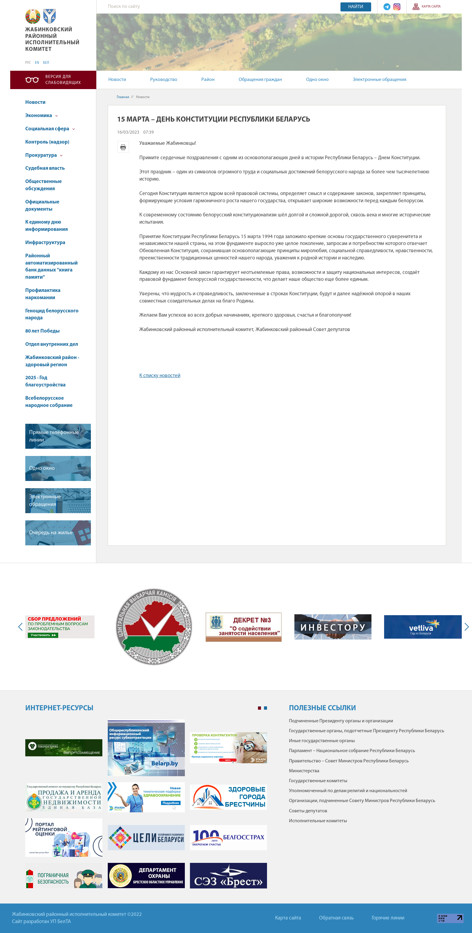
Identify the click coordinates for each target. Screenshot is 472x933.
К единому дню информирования (46, 226)
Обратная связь (336, 918)
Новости (117, 79)
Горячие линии (388, 918)
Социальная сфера (50, 129)
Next (465, 627)
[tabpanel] (146, 806)
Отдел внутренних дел (51, 344)
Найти (355, 7)
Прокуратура (44, 155)
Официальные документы (42, 206)
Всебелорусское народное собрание (49, 402)
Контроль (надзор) (47, 142)
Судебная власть (45, 168)
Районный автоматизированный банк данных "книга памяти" (51, 266)
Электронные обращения (379, 79)
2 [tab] (265, 708)
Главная (123, 97)
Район (208, 79)
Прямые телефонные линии (54, 436)
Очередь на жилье (51, 533)
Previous (21, 627)
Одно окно (317, 79)
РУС (28, 63)
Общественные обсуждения (43, 185)
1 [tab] (259, 708)
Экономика (41, 115)
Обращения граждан (260, 79)
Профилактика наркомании (43, 294)
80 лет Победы (42, 331)
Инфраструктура (45, 242)
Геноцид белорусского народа (52, 314)
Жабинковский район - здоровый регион (52, 361)
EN (37, 63)
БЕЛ (46, 63)
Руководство (163, 79)
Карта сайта (431, 6)
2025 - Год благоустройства (45, 381)
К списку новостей (159, 375)
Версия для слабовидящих (63, 80)
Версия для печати (123, 147)
